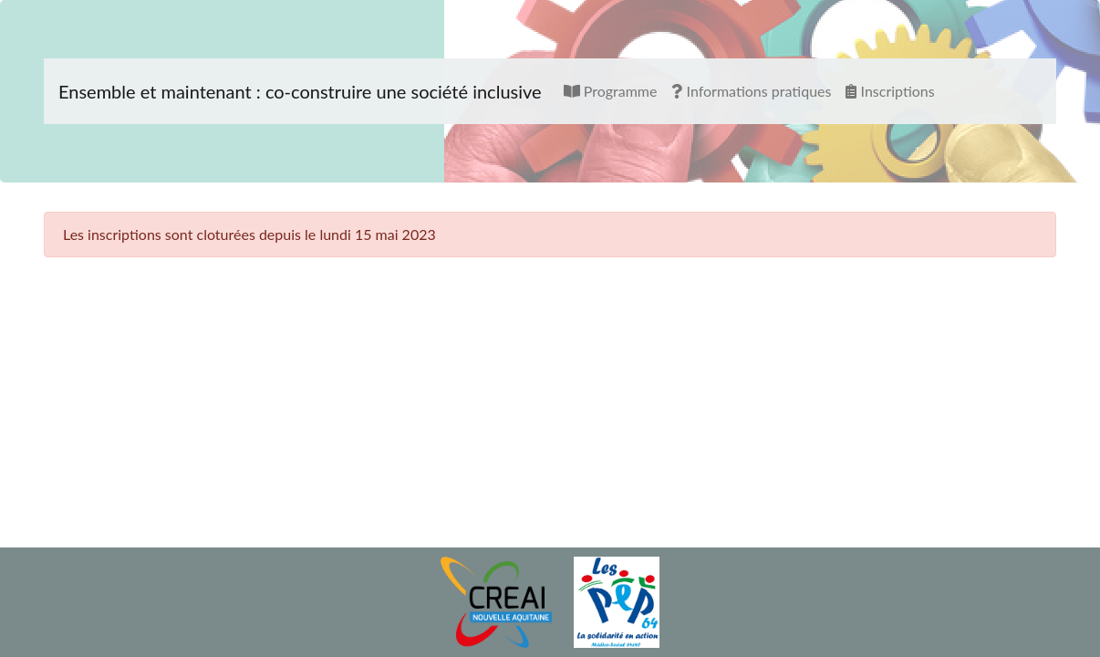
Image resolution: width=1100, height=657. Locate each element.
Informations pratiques (751, 90)
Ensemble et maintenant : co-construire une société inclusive (300, 91)
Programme (611, 90)
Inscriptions (890, 90)
